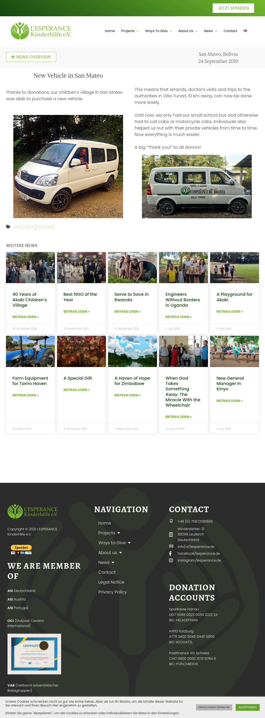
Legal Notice (111, 582)
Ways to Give (114, 542)
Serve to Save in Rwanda (131, 297)
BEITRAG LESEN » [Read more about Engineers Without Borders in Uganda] (179, 317)
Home (104, 523)
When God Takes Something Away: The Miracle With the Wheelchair (183, 391)
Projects (109, 533)
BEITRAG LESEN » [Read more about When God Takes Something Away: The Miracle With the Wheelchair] (179, 417)
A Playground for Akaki (234, 297)
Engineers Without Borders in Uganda (183, 299)
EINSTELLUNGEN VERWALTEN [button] (214, 707)
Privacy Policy (112, 592)
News (106, 562)
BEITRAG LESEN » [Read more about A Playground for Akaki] (230, 311)
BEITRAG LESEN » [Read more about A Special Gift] (76, 390)
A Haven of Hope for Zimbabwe (132, 381)
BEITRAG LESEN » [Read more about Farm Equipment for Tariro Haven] (25, 395)
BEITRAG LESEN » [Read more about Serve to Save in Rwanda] (127, 311)
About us (110, 552)
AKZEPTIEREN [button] (248, 707)
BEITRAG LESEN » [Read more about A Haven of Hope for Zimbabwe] (127, 395)
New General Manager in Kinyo (230, 383)
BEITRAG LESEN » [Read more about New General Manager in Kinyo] (230, 400)
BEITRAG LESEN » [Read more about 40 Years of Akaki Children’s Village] (25, 317)
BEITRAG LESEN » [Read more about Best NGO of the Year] (76, 311)
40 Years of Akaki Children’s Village (29, 299)
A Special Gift (77, 378)
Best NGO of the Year (80, 297)
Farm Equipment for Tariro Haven (30, 381)
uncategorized (33, 226)
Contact (107, 572)
